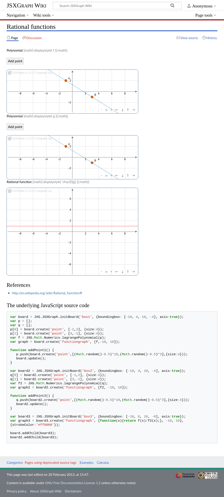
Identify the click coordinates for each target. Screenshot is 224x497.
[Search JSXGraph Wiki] (117, 5)
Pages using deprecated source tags (50, 462)
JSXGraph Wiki (26, 5)
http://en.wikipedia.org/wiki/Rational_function (45, 293)
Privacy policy (16, 491)
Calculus (103, 462)
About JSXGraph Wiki (45, 491)
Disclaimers (73, 491)
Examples (86, 462)
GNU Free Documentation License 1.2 (73, 483)
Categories (14, 462)
